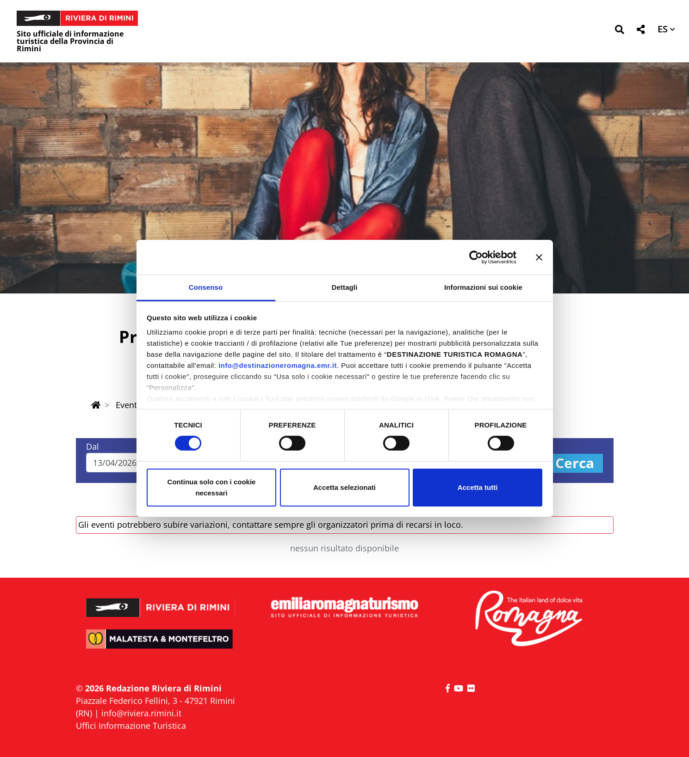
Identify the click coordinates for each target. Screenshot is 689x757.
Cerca (574, 463)
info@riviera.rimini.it (141, 713)
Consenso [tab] (206, 287)
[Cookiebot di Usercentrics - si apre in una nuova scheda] (475, 257)
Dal (92, 446)
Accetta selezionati (344, 487)
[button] (619, 31)
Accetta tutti (478, 487)
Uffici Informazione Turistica (131, 725)
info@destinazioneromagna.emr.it (277, 365)
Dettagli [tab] (345, 287)
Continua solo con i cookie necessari (212, 487)
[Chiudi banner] (539, 257)
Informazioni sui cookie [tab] (483, 287)
